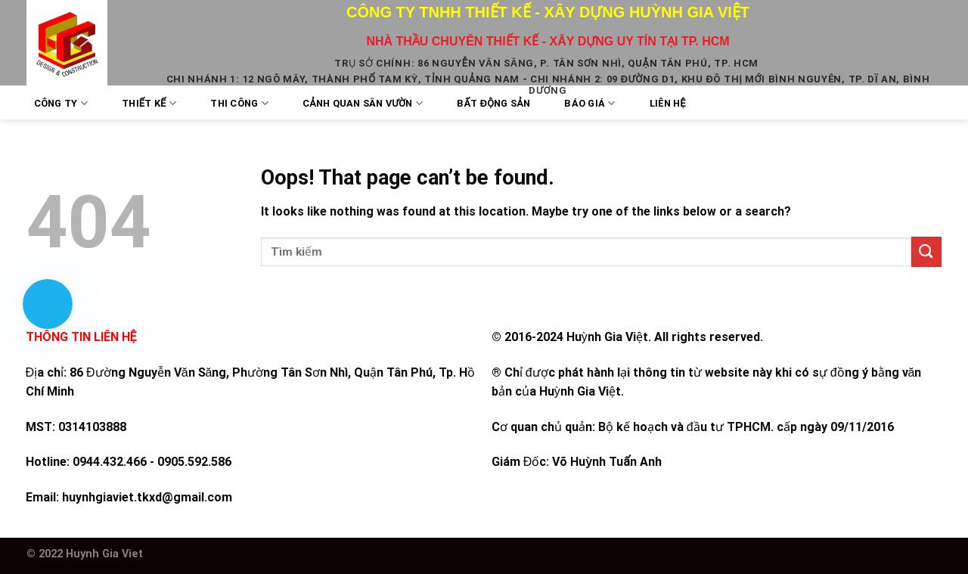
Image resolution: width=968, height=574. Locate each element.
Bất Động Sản (493, 103)
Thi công (239, 103)
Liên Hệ (668, 103)
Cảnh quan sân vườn (362, 103)
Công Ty (61, 103)
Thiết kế (149, 103)
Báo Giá (589, 103)
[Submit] (926, 251)
